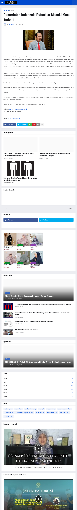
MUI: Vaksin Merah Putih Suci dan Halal (26, 330)
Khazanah (40, 412)
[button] (2, 2)
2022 (38, 386)
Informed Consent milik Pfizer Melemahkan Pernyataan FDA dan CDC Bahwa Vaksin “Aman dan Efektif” (42, 314)
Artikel (8, 409)
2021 (38, 382)
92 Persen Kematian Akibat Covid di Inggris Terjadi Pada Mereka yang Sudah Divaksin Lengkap (43, 304)
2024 (38, 393)
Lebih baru (5, 209)
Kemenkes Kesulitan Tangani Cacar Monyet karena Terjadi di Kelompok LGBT (20, 179)
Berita (12, 10)
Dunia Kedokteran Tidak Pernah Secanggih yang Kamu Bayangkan (34, 321)
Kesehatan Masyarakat (25, 412)
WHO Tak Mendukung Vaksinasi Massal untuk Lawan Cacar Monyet (54, 155)
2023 (38, 389)
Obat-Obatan (52, 412)
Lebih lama (71, 209)
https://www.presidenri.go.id (18, 109)
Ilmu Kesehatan (64, 409)
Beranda (6, 10)
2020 (38, 379)
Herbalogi (51, 409)
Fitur (41, 409)
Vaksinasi (64, 412)
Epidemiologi (16, 118)
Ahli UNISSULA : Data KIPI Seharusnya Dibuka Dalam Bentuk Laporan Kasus (18, 155)
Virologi (8, 416)
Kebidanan (9, 412)
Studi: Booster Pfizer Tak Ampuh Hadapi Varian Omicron (29, 296)
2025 (38, 396)
